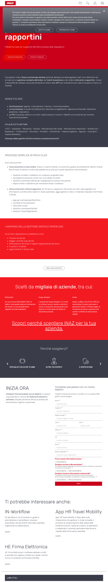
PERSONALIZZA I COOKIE (67, 30)
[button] (86, 3)
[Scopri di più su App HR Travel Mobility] (58, 536)
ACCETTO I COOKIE (44, 30)
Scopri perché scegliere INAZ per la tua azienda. (54, 325)
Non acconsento (75, 471)
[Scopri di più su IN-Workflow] (7, 532)
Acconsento (61, 462)
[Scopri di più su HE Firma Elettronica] (7, 565)
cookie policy (87, 17)
